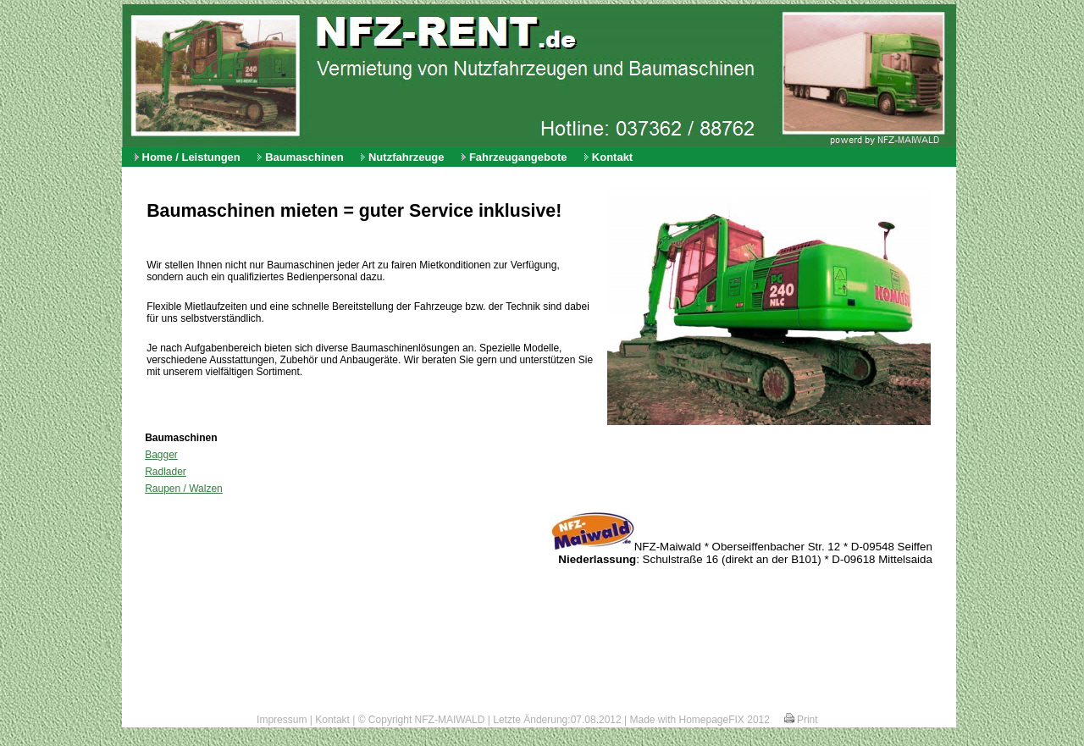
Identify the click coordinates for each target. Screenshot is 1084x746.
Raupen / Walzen (184, 489)
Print (801, 720)
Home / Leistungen (191, 157)
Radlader (165, 472)
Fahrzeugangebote (518, 157)
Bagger (161, 455)
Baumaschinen (304, 157)
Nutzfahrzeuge (406, 157)
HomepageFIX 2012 (724, 720)
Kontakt (612, 157)
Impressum (282, 720)
